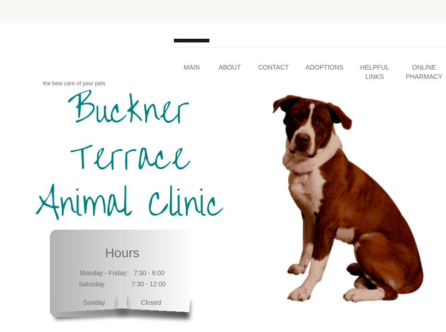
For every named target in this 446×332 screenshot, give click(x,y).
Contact (273, 67)
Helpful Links (374, 72)
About (230, 67)
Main (192, 67)
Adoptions (324, 67)
